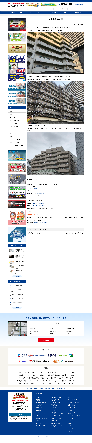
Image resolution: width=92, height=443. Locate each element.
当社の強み (70, 422)
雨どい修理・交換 (41, 12)
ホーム (14, 9)
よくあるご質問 (71, 428)
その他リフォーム (14, 142)
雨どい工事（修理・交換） (41, 404)
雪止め (47, 377)
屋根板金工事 (78, 12)
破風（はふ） (64, 380)
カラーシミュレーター (55, 402)
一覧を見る (17, 276)
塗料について (69, 396)
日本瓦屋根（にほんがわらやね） (61, 375)
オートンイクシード (55, 405)
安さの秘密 (38, 417)
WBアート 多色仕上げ (72, 405)
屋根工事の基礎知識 (55, 426)
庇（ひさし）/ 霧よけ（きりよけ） (33, 378)
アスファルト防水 (55, 374)
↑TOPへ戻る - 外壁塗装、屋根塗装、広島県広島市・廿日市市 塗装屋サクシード (46, 388)
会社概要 (69, 423)
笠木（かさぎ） (21, 378)
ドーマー (74, 381)
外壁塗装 (13, 12)
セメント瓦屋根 (50, 375)
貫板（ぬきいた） (72, 380)
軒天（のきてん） (56, 380)
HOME (37, 396)
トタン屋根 (71, 375)
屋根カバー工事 (39, 409)
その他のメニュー (70, 431)
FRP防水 (49, 383)
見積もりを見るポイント (56, 418)
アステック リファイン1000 (73, 402)
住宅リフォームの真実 (55, 410)
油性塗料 (73, 372)
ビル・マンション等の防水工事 (16, 146)
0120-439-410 (66, 4)
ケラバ (18, 381)
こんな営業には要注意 (55, 415)
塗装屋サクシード (41, 436)
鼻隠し (20, 383)
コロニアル (71, 383)
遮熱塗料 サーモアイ (71, 409)
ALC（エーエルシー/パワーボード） (62, 372)
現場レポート (39, 423)
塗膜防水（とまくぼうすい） (25, 375)
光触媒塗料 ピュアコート (73, 413)
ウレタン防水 (63, 374)
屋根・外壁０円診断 (55, 399)
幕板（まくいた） (62, 378)
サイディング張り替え (15, 139)
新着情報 (69, 425)
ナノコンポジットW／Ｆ (72, 407)
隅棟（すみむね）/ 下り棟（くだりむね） (63, 381)
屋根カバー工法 (66, 12)
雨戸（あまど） (54, 378)
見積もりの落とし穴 (55, 420)
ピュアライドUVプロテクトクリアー (75, 415)
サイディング (50, 372)
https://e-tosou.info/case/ (38, 203)
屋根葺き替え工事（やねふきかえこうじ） (35, 377)
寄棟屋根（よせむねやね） (26, 381)
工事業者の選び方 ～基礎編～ (57, 413)
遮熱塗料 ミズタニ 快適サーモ (74, 399)
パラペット (43, 383)
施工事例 (60, 9)
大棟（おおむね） (49, 381)
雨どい (38, 380)
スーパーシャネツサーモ (72, 400)
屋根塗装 (22, 12)
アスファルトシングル (57, 383)
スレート (65, 383)
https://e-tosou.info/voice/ (39, 205)
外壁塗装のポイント (55, 412)
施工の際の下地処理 (55, 404)
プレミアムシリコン (71, 412)
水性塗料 (22, 374)
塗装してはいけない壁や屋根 (57, 417)
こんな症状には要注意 (55, 407)
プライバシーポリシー (72, 430)
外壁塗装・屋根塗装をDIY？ (56, 423)
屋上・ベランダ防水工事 (41, 402)
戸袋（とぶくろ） (45, 378)
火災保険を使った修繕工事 (41, 418)
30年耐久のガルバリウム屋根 (57, 422)
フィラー (33, 372)
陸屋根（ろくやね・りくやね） (38, 375)
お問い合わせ (69, 426)
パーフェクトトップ (71, 410)
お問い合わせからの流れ (56, 400)
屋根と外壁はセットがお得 (56, 425)
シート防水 (70, 374)
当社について (75, 9)
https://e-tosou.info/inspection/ (44, 214)
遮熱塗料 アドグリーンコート (73, 417)
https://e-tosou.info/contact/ (40, 222)
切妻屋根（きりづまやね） (39, 381)
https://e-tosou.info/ (32, 188)
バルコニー (42, 374)
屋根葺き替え (13, 133)
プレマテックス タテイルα (73, 418)
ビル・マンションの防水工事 (42, 413)
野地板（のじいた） (70, 377)
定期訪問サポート (54, 409)
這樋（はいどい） (71, 378)
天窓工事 (12, 136)
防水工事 (31, 12)
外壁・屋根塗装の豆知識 (40, 425)
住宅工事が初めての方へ (56, 397)
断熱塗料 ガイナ (71, 404)
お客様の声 (38, 422)
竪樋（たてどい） (35, 383)
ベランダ (48, 374)
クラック (20, 372)
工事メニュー (38, 397)
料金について (45, 9)
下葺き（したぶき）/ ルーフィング (57, 377)
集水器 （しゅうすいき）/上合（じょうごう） (26, 380)
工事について (29, 9)
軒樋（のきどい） (26, 383)
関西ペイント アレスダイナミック (74, 397)
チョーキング (26, 372)
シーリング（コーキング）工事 (32, 374)
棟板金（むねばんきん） (46, 380)
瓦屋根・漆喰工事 (54, 12)
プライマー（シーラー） (41, 372)
